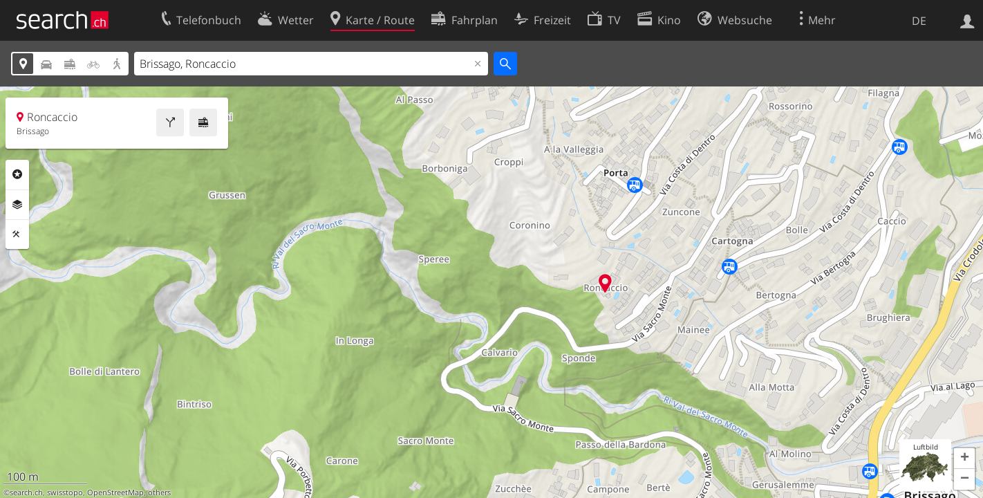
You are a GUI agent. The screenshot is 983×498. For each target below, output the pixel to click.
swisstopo (65, 492)
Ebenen (17, 204)
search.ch (26, 492)
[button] (964, 458)
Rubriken (17, 174)
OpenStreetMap (115, 492)
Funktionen (17, 234)
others (159, 492)
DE (919, 20)
